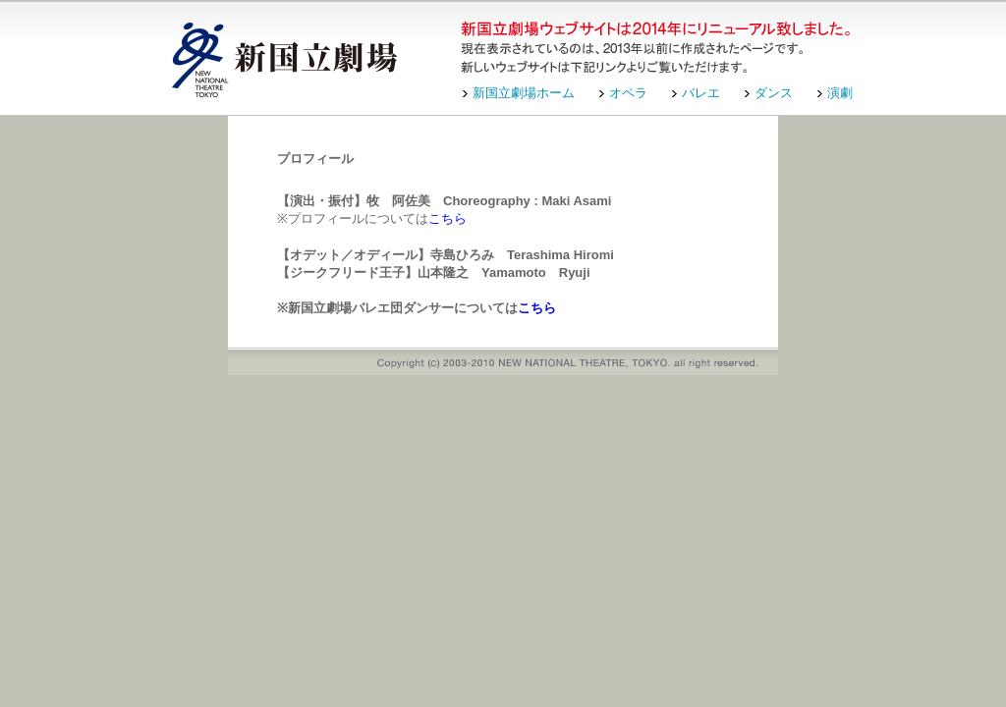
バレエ (701, 92)
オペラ (628, 92)
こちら (447, 218)
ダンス (773, 92)
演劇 (840, 92)
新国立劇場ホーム (524, 92)
